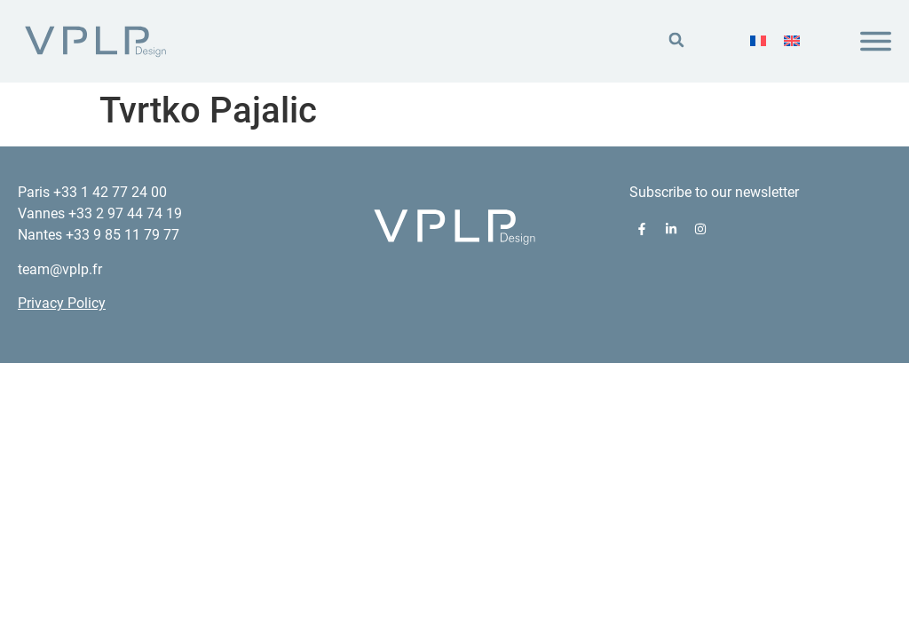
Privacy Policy (62, 303)
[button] (676, 40)
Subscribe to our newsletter (714, 192)
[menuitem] (758, 40)
